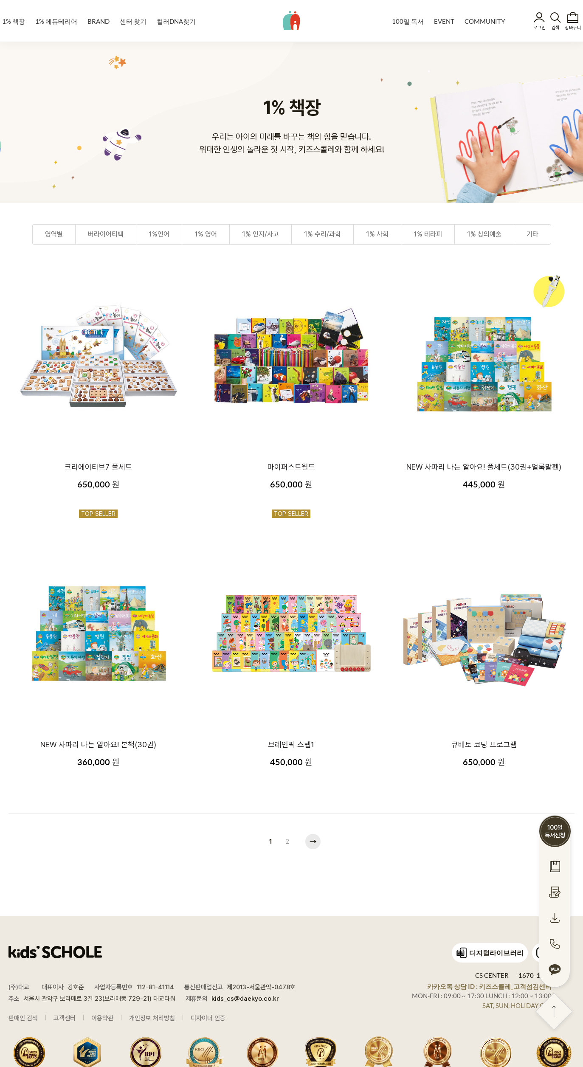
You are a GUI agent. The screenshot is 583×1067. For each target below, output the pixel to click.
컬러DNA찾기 (176, 21)
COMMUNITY (485, 21)
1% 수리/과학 (322, 235)
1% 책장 (13, 21)
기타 (532, 235)
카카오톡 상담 (489, 986)
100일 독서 (408, 21)
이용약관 (102, 1018)
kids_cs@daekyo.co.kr (245, 998)
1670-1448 (535, 975)
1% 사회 (377, 235)
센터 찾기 (133, 21)
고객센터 (65, 1018)
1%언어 (159, 235)
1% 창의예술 (484, 235)
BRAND (98, 21)
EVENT (444, 21)
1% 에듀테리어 (56, 21)
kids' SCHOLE (291, 20)
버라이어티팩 (106, 235)
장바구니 (573, 28)
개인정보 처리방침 (152, 1018)
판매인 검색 (23, 1018)
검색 (556, 28)
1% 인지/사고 (260, 235)
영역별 (54, 235)
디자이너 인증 (208, 1018)
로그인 (539, 28)
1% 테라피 (428, 235)
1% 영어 (205, 235)
